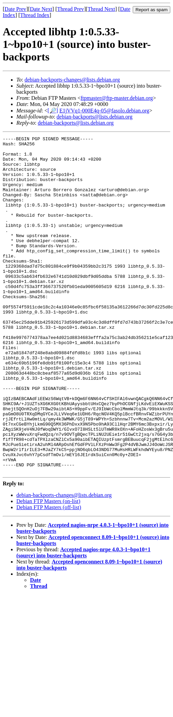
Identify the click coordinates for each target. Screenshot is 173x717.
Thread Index (34, 15)
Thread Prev (70, 9)
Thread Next (101, 9)
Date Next (41, 9)
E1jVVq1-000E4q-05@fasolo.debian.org (104, 110)
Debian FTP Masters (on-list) (48, 568)
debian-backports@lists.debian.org (94, 117)
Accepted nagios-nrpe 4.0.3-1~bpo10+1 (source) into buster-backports (83, 620)
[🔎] (52, 110)
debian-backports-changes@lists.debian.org (72, 80)
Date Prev (15, 9)
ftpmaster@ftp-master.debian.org (117, 98)
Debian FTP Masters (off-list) (48, 574)
